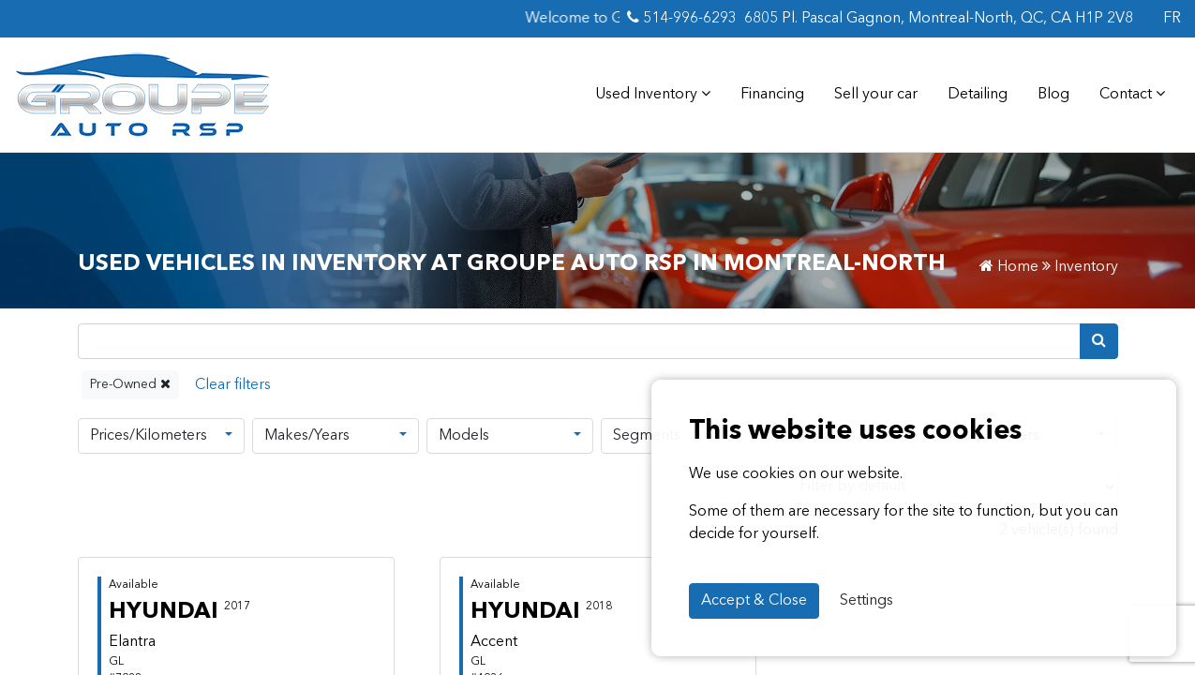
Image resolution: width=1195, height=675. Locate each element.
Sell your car (876, 94)
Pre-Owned (130, 384)
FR (1172, 18)
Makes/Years (307, 435)
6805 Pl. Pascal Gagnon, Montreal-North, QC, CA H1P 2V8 (938, 18)
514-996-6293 (682, 17)
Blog (1053, 94)
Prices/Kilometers (148, 435)
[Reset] (233, 385)
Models (464, 435)
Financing (772, 94)
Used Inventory (652, 93)
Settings (866, 600)
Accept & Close (754, 600)
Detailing (978, 94)
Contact (1132, 93)
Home (1008, 267)
